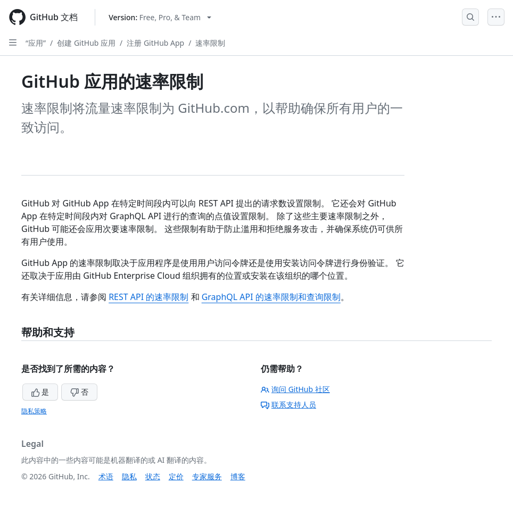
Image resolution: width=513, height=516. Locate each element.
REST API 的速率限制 (148, 297)
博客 (237, 476)
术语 (105, 476)
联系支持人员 (288, 405)
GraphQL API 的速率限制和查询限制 (271, 297)
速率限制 (210, 43)
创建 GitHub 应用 (86, 43)
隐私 (129, 476)
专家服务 (207, 476)
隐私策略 (34, 410)
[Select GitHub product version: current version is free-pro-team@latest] (160, 17)
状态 (152, 476)
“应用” (36, 43)
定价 (176, 476)
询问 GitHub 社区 (295, 389)
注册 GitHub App (155, 43)
